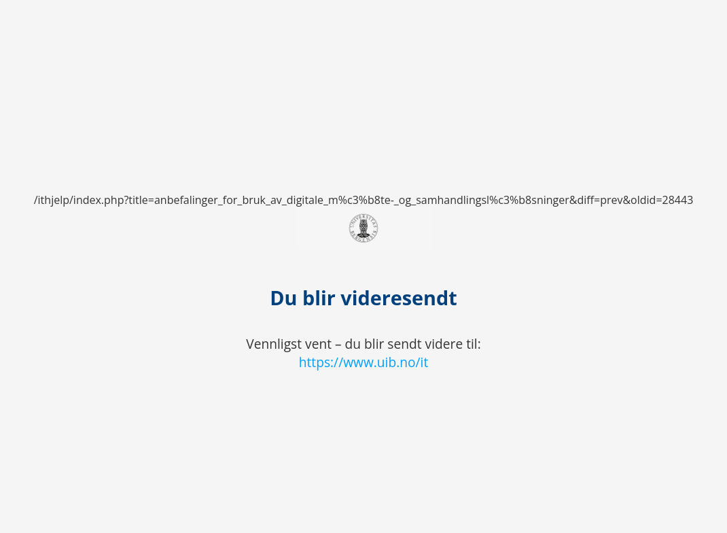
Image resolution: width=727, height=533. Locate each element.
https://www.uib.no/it (364, 362)
